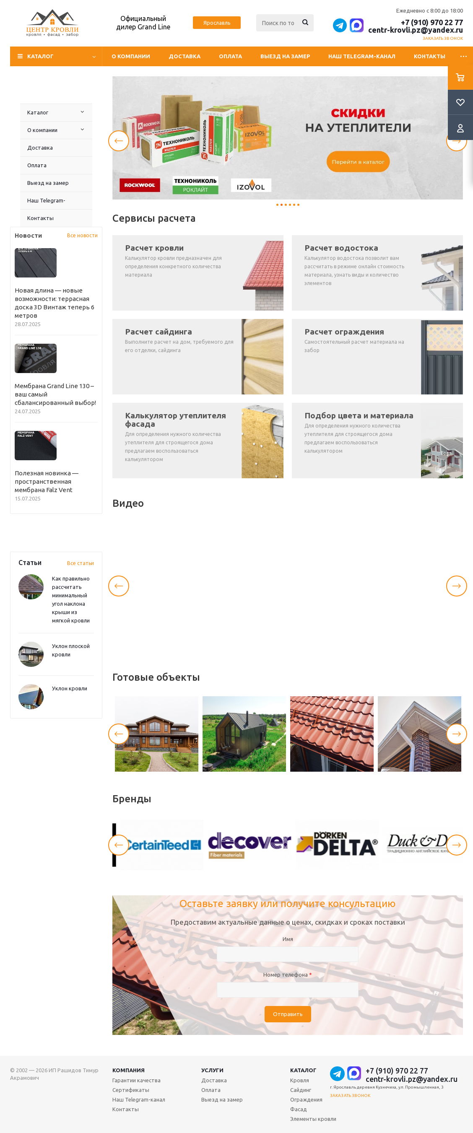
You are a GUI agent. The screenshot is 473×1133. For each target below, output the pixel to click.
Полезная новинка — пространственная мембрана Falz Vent (46, 481)
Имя (288, 939)
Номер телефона (287, 974)
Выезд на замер (285, 56)
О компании (131, 56)
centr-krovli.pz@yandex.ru (415, 30)
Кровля (299, 1080)
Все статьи (80, 563)
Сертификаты (130, 1090)
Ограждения (306, 1099)
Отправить (288, 1014)
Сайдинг (300, 1090)
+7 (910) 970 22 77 (432, 22)
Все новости (82, 235)
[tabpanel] (287, 138)
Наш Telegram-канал (361, 56)
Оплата (230, 56)
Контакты (429, 56)
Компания (128, 1070)
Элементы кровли (313, 1119)
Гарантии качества (136, 1080)
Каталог (37, 112)
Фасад (298, 1109)
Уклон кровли (69, 688)
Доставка (184, 56)
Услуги (212, 1070)
